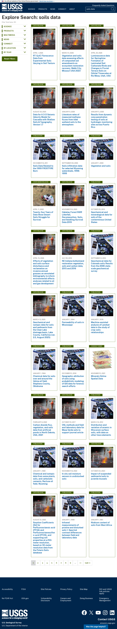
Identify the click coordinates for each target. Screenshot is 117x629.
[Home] (12, 11)
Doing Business (86, 598)
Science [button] (8, 26)
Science (31, 9)
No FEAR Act (7, 598)
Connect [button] (8, 44)
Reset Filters (9, 59)
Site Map (84, 589)
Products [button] (9, 31)
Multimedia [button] (9, 35)
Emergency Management (104, 599)
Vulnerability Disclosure (46, 599)
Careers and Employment (65, 599)
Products (42, 9)
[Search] (113, 9)
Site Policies (46, 589)
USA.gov (25, 598)
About (72, 9)
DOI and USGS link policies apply (105, 591)
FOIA (23, 589)
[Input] (100, 9)
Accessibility (7, 589)
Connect (62, 9)
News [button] (6, 39)
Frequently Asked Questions (103, 5)
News (52, 9)
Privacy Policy (66, 589)
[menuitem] (32, 8)
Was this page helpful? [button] (96, 627)
